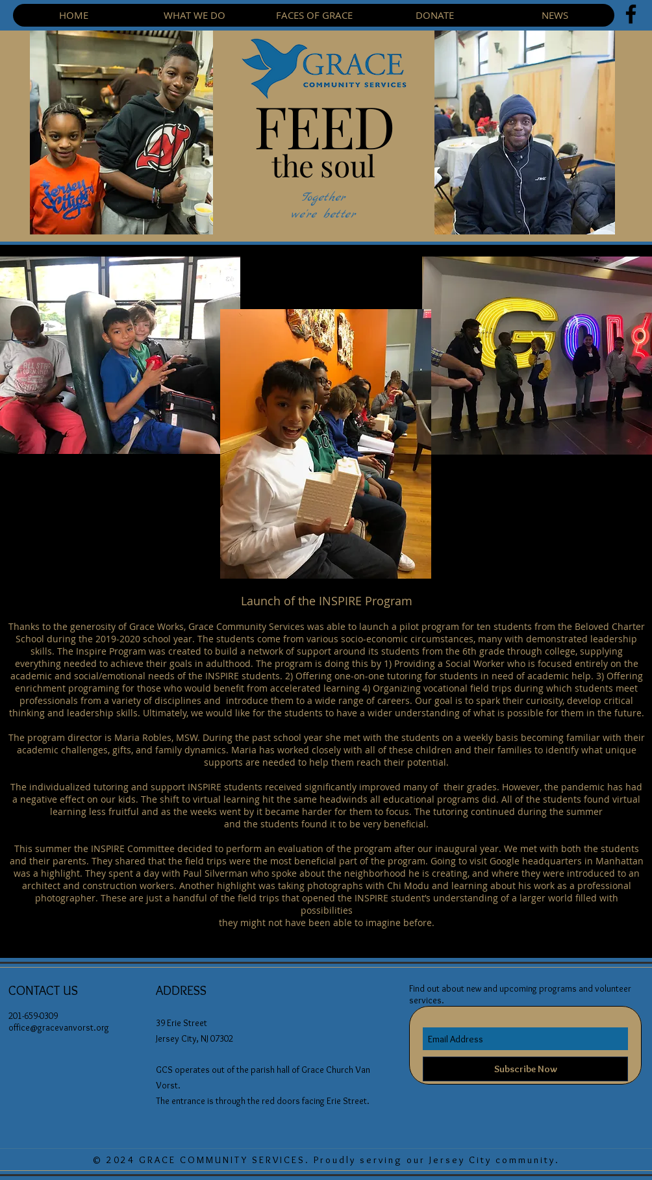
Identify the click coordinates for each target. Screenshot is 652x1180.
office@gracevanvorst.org (58, 1027)
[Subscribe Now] (525, 1069)
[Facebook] (631, 14)
